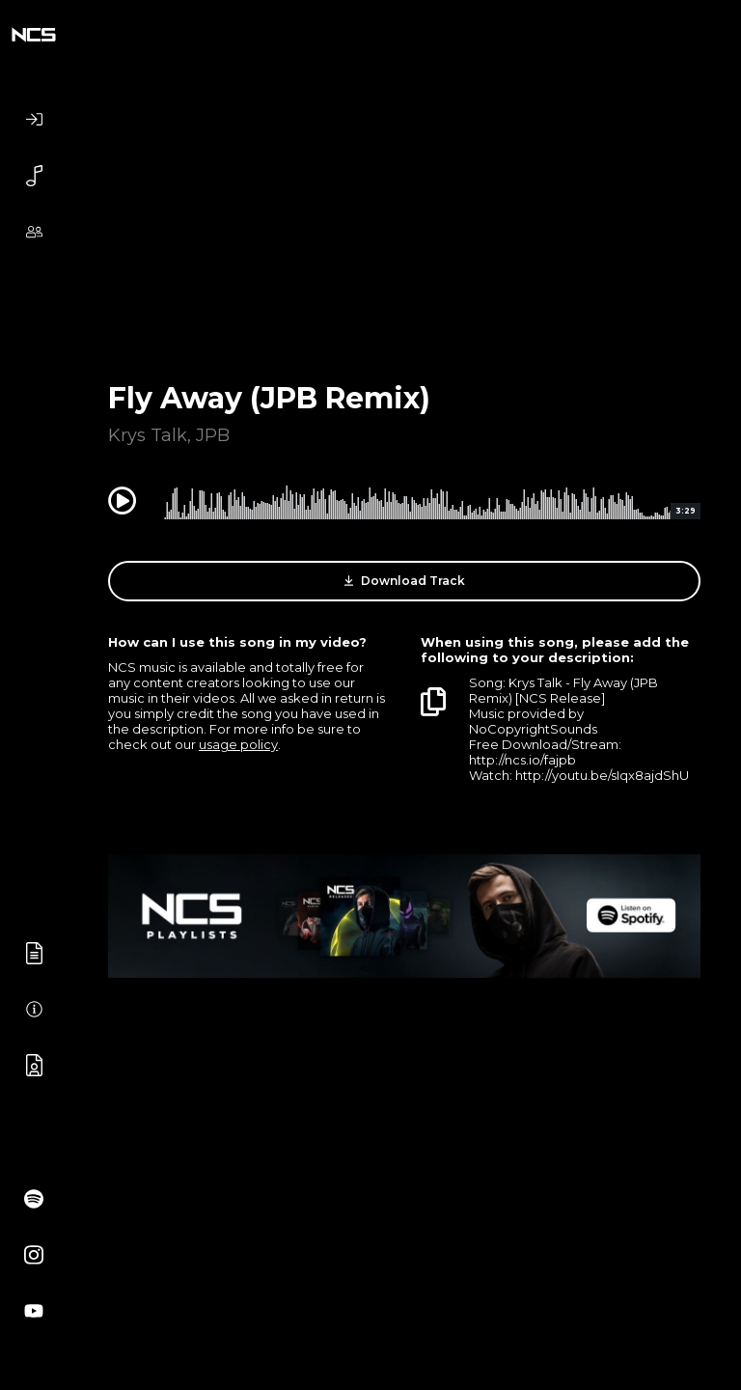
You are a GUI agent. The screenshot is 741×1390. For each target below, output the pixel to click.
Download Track (404, 581)
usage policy (238, 744)
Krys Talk (147, 435)
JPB (213, 435)
